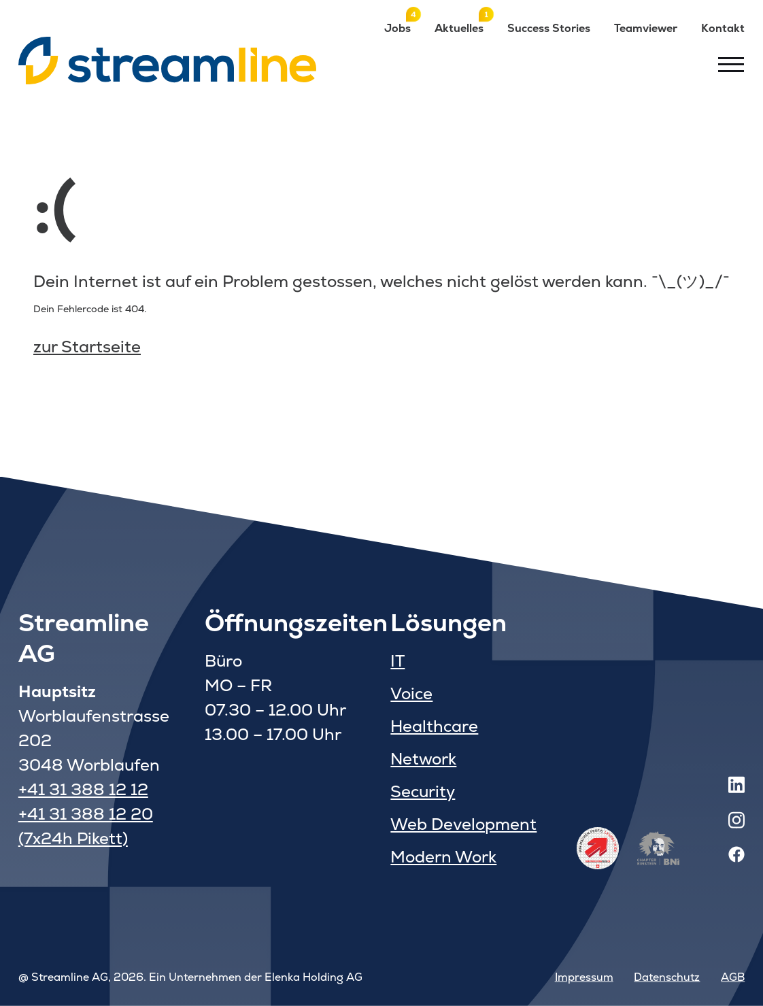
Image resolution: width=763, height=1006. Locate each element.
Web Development (463, 824)
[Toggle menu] (731, 64)
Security (422, 791)
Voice (411, 693)
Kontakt (723, 28)
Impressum (584, 977)
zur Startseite (87, 346)
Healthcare (434, 726)
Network (423, 758)
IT (397, 660)
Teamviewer (645, 28)
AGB (733, 977)
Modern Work (443, 856)
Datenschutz (667, 977)
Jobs (397, 27)
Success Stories (548, 28)
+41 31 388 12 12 (83, 789)
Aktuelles (459, 27)
